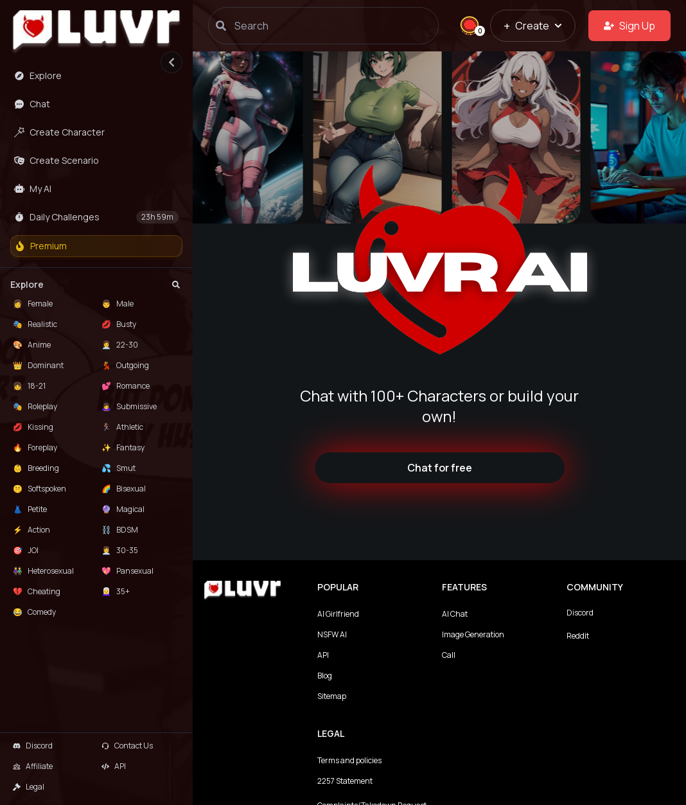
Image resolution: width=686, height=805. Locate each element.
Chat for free (439, 468)
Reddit (578, 635)
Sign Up (629, 26)
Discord (580, 612)
